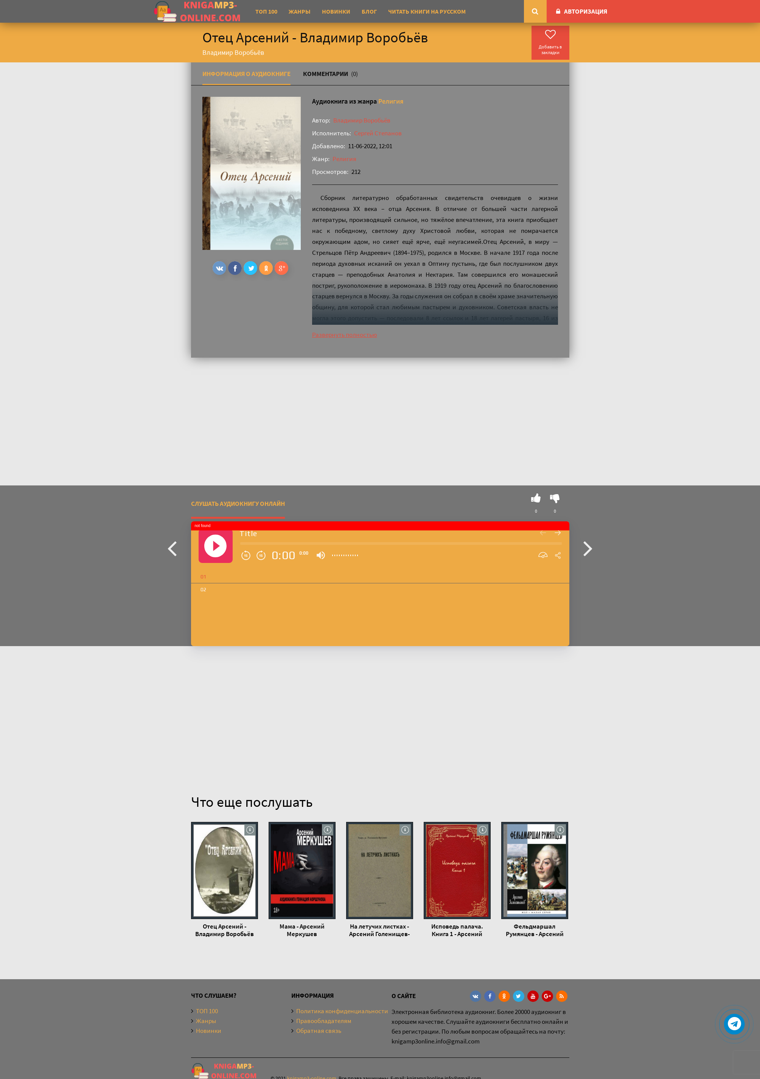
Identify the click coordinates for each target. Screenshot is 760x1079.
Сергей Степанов (378, 133)
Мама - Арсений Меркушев (302, 930)
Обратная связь (318, 1030)
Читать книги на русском (427, 11)
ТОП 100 (266, 11)
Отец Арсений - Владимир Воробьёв (224, 930)
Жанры (300, 11)
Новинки (336, 11)
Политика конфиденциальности (342, 1011)
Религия (391, 101)
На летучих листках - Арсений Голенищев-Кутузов (379, 930)
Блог (369, 11)
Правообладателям (323, 1021)
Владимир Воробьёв (361, 120)
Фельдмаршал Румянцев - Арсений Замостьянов (535, 930)
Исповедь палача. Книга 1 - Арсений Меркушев (457, 930)
